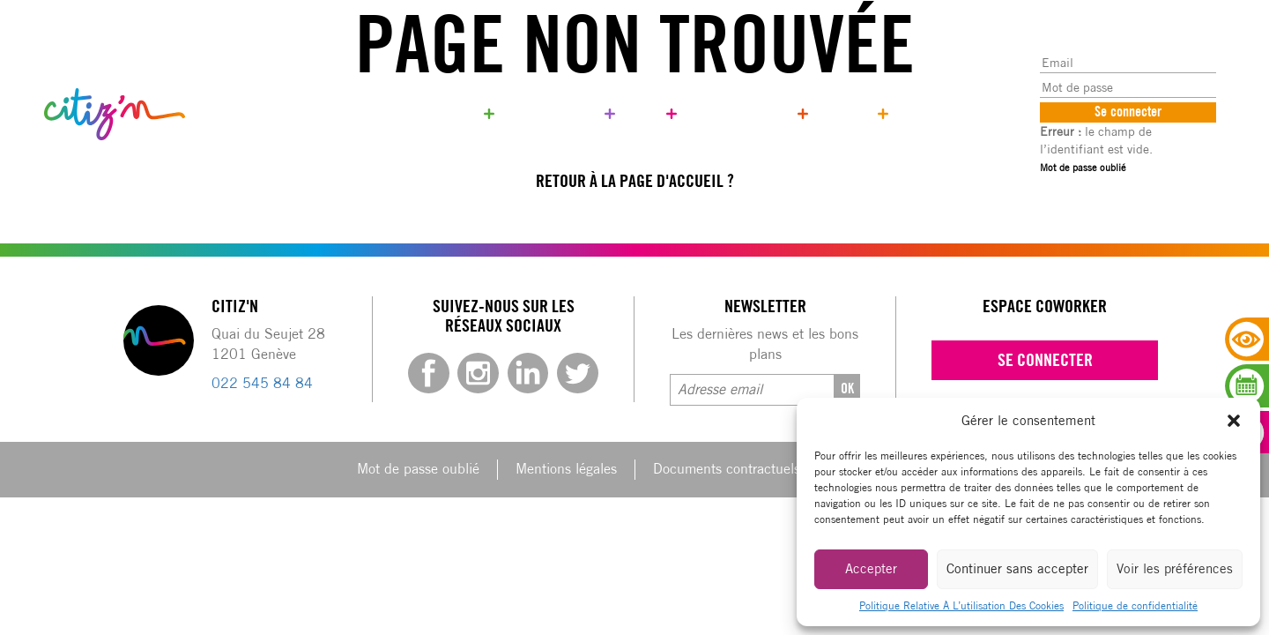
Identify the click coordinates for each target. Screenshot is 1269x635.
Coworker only (554, 113)
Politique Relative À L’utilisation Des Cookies (961, 605)
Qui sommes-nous (742, 113)
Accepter (871, 568)
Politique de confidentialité (1135, 605)
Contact (848, 113)
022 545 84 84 (262, 383)
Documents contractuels (726, 468)
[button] (1234, 421)
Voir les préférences (1175, 568)
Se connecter (1045, 359)
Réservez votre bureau (411, 113)
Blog (646, 113)
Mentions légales (566, 468)
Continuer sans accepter (1017, 568)
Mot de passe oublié (1083, 167)
